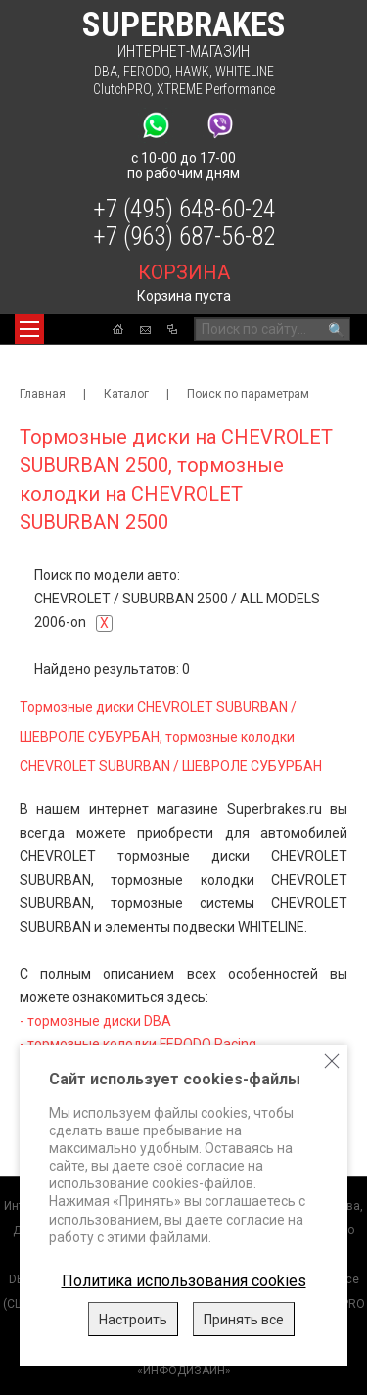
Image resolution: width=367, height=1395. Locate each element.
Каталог (126, 394)
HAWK (192, 71)
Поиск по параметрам (248, 394)
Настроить (133, 1319)
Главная (43, 394)
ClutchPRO (122, 89)
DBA (105, 71)
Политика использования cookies (184, 1281)
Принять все (244, 1319)
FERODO (146, 71)
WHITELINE (244, 71)
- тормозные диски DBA (95, 1021)
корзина (184, 272)
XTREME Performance (216, 89)
